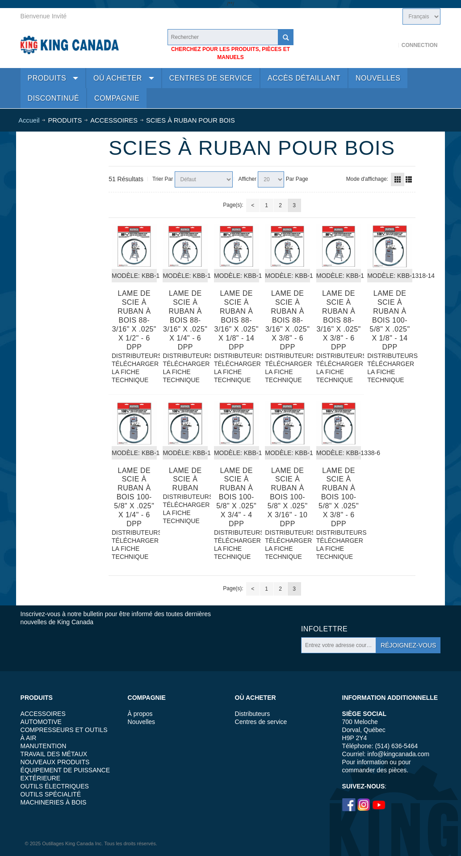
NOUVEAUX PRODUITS (55, 762)
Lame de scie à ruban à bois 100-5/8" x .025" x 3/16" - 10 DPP (288, 497)
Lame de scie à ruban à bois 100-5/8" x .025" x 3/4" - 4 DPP (236, 497)
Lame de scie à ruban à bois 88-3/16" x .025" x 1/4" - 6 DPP (185, 320)
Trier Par (162, 179)
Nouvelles (141, 721)
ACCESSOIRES (43, 713)
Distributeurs (252, 713)
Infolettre (324, 629)
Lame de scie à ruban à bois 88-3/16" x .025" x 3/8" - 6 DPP (287, 320)
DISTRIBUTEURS (134, 355)
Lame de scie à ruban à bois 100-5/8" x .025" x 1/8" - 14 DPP (390, 320)
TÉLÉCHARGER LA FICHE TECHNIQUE (134, 371)
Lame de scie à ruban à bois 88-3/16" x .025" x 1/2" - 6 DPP (134, 320)
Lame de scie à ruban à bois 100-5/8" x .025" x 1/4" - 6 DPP (134, 497)
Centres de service (261, 721)
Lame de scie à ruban (185, 479)
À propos (140, 713)
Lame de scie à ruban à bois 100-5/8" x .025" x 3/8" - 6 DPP (339, 497)
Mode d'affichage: (367, 179)
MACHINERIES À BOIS (54, 802)
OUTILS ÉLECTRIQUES (55, 786)
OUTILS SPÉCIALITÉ (51, 794)
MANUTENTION (44, 746)
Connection (420, 45)
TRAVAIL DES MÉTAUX (54, 754)
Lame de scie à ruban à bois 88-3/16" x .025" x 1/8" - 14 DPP (236, 320)
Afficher (247, 179)
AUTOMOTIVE (41, 721)
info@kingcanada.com (398, 754)
